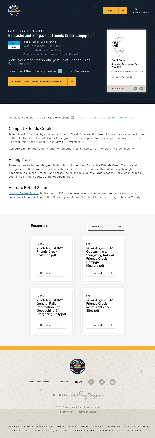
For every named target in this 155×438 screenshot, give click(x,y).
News (78, 381)
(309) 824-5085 (124, 76)
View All (96, 226)
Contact (63, 381)
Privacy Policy (66, 411)
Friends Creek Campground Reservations (37, 81)
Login (110, 10)
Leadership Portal (38, 381)
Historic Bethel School (24, 193)
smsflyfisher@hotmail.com (128, 71)
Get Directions (52, 50)
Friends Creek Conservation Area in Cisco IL (52, 54)
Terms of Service (87, 411)
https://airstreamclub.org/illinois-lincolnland (105, 117)
